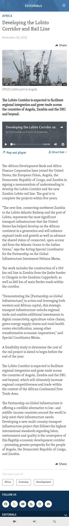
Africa (7, 16)
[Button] (61, 45)
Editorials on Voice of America (28, 132)
